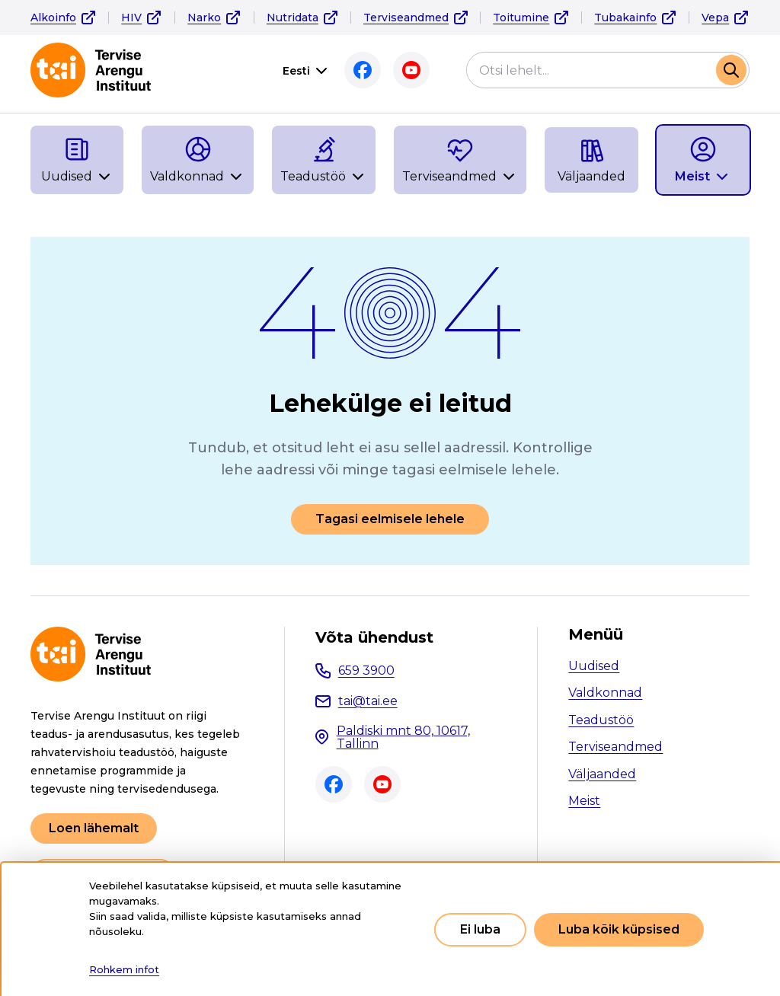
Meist (584, 800)
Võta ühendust (374, 637)
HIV (131, 17)
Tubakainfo (625, 17)
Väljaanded (602, 774)
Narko (204, 17)
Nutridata (292, 17)
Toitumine (521, 17)
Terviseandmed (406, 17)
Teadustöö (601, 720)
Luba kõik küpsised (618, 929)
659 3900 (366, 670)
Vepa (715, 17)
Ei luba (480, 929)
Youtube (411, 70)
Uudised (593, 666)
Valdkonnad (605, 692)
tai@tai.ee (368, 701)
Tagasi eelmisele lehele (390, 519)
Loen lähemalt (94, 828)
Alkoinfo (53, 17)
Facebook (362, 70)
